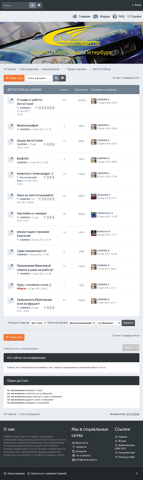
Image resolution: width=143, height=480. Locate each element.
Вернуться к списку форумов (22, 348)
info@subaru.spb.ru (86, 459)
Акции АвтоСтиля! (30, 140)
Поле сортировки (72, 322)
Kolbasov (102, 231)
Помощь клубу (126, 457)
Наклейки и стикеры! (32, 213)
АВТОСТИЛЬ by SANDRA (24, 89)
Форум (122, 441)
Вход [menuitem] (138, 4)
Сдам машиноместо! (31, 250)
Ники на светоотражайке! (35, 195)
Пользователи (126, 452)
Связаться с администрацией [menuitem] (48, 473)
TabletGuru (104, 213)
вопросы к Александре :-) (35, 173)
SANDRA (25, 107)
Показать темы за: (27, 322)
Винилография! (27, 125)
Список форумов (30, 414)
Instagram (81, 451)
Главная (84, 16)
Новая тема (16, 78)
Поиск (32, 5)
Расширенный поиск (39, 5)
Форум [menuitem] (105, 16)
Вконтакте (82, 442)
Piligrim (21, 288)
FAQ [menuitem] (122, 16)
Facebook (81, 447)
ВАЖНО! (23, 158)
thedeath (102, 194)
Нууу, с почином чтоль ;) (34, 284)
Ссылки (136, 16)
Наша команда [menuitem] (16, 473)
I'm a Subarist (83, 455)
